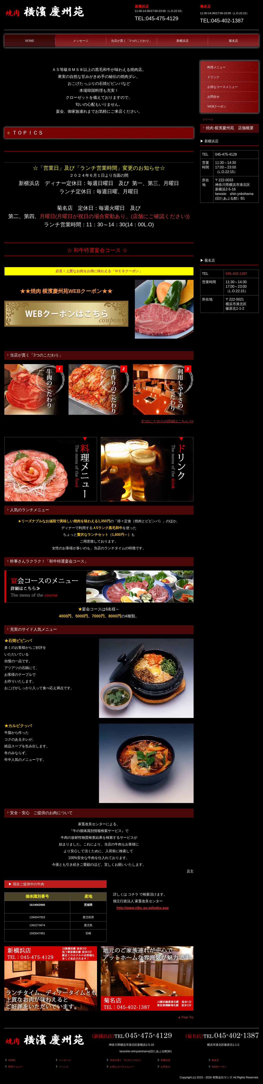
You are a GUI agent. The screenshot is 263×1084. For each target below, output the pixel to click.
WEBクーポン (216, 106)
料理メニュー (216, 67)
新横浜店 (182, 40)
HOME (29, 40)
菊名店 (233, 40)
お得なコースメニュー (222, 87)
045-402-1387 (236, 274)
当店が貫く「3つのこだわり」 (131, 40)
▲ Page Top (185, 1017)
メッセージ (80, 40)
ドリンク (213, 77)
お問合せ (213, 96)
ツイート (208, 119)
